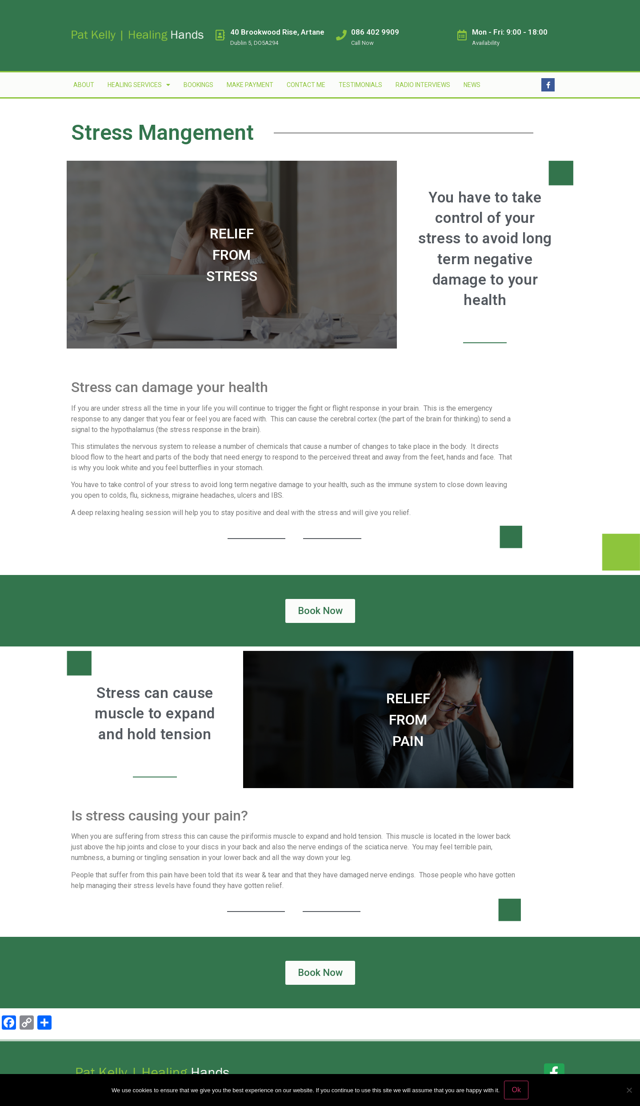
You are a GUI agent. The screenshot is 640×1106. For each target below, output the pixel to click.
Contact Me (306, 84)
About (83, 84)
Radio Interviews (423, 84)
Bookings (198, 84)
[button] (320, 611)
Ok (516, 1090)
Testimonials (360, 84)
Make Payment (250, 84)
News (472, 84)
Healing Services (139, 84)
